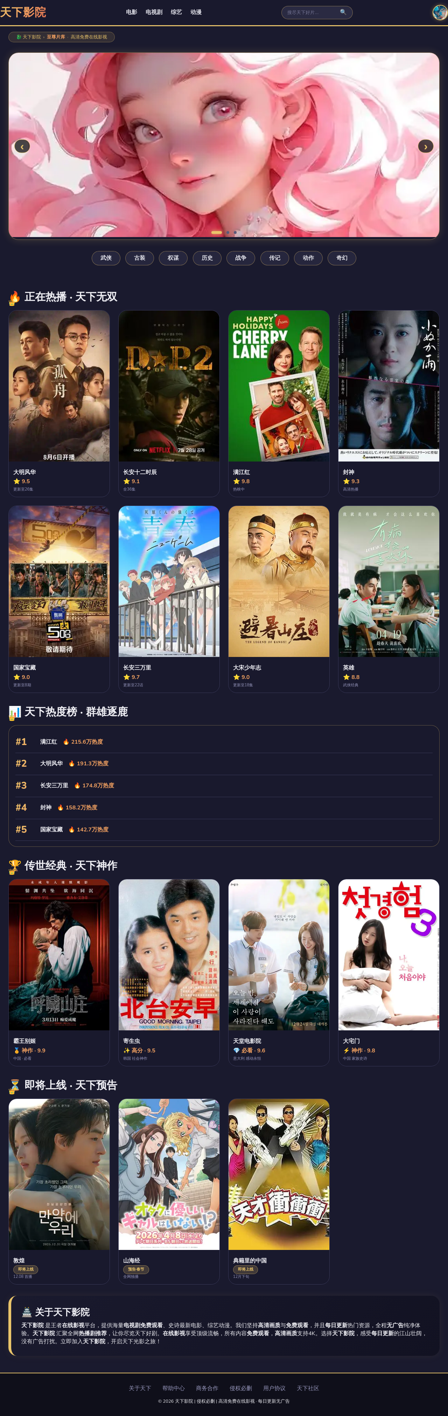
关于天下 (140, 1388)
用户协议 (274, 1388)
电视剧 (154, 12)
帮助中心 (173, 1388)
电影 (131, 12)
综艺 (176, 12)
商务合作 (207, 1388)
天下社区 (308, 1388)
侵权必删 (241, 1388)
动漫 (196, 12)
